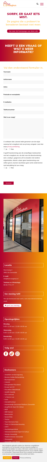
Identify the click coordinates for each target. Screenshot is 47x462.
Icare (6, 399)
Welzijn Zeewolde (11, 434)
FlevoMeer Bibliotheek (12, 390)
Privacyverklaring (25, 458)
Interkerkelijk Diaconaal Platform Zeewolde (20, 404)
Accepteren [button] (7, 457)
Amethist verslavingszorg (14, 375)
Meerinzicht (9, 414)
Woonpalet (8, 439)
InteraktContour (10, 402)
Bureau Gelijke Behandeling (14, 377)
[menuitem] (36, 4)
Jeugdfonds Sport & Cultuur (14, 407)
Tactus (7, 419)
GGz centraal (9, 394)
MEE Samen (9, 412)
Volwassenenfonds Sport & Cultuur (17, 432)
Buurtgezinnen (10, 380)
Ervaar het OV (10, 387)
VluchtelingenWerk (11, 429)
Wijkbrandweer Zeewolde (14, 437)
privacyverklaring (13, 147)
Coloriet (7, 382)
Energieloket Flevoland (13, 385)
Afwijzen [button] (15, 457)
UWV (6, 427)
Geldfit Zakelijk (10, 392)
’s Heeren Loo (9, 397)
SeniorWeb (8, 417)
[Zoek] (36, 4)
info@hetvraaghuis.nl (10, 279)
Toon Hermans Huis (11, 422)
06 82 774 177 (8, 285)
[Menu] (41, 4)
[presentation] (17, 175)
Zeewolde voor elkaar (12, 442)
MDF (6, 409)
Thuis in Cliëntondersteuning (14, 424)
